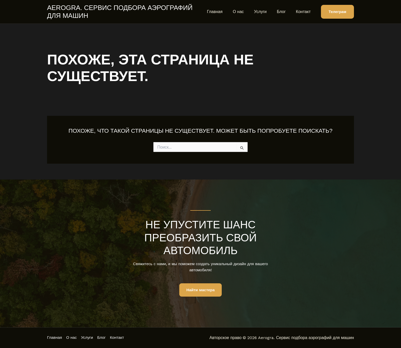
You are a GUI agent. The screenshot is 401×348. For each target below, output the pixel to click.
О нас (245, 11)
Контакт (304, 11)
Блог (284, 11)
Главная (224, 11)
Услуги (265, 11)
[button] (337, 12)
